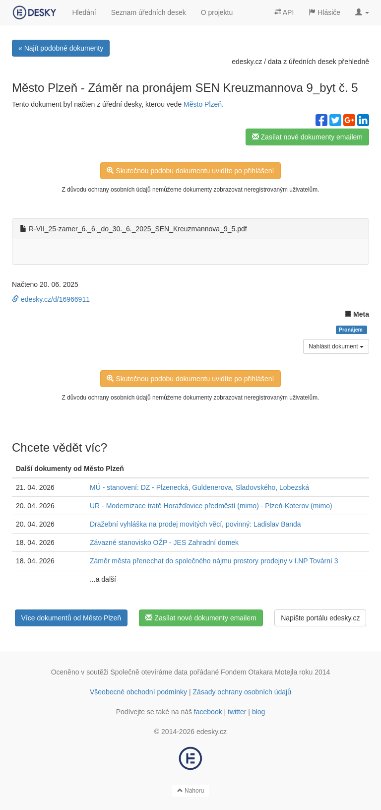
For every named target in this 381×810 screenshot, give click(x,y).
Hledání (84, 12)
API (284, 12)
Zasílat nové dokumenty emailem (307, 137)
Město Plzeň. (204, 104)
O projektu (217, 12)
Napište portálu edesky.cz (320, 618)
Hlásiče (324, 12)
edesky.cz (247, 62)
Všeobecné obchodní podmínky (138, 692)
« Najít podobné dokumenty (60, 48)
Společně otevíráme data (149, 672)
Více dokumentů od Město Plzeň (71, 618)
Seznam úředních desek (148, 12)
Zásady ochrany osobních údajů (242, 692)
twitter (237, 712)
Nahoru (190, 790)
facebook (208, 712)
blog (258, 712)
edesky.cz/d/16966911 (51, 299)
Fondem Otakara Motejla (259, 672)
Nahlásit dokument (336, 346)
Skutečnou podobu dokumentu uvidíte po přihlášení (190, 171)
